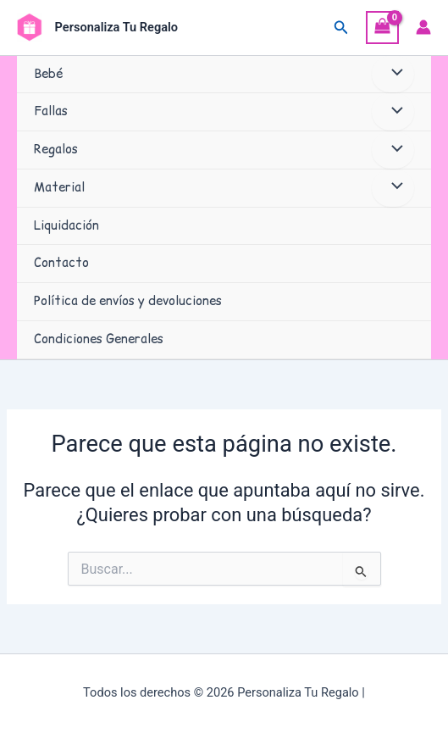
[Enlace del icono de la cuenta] (423, 27)
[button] (341, 27)
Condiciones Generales (98, 339)
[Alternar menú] (393, 74)
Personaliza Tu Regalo (117, 27)
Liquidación (66, 225)
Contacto (61, 262)
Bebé (48, 73)
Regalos (56, 149)
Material (59, 187)
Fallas (51, 111)
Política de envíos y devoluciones (128, 300)
